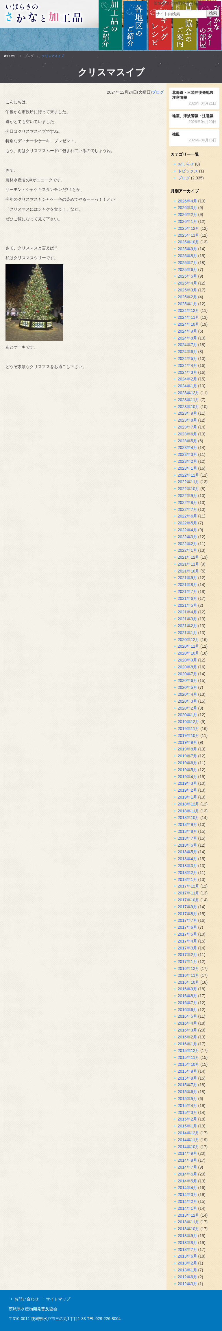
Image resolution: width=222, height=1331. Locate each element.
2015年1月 (187, 1126)
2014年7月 (187, 1167)
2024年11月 (188, 317)
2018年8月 (187, 831)
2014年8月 (187, 1160)
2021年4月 (187, 612)
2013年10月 (188, 1228)
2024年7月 (187, 344)
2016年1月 (187, 1044)
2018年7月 (187, 838)
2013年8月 (187, 1242)
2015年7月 (187, 1084)
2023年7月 (187, 427)
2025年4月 (187, 283)
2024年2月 (187, 379)
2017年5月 (187, 934)
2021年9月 (187, 577)
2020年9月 (187, 660)
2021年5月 (187, 605)
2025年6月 (187, 269)
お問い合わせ (26, 1299)
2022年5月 (187, 523)
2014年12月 (188, 1133)
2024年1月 (187, 386)
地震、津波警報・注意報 (194, 119)
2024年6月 (187, 351)
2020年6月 (187, 680)
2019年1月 (187, 797)
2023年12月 (188, 392)
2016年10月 (188, 982)
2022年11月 (188, 481)
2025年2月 (187, 297)
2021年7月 (187, 591)
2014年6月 (187, 1174)
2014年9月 (187, 1153)
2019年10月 (188, 735)
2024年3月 (187, 372)
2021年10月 (188, 571)
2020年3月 (187, 701)
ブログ (29, 56)
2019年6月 (187, 763)
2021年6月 (187, 598)
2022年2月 (187, 543)
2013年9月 (187, 1235)
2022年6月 (187, 516)
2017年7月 (187, 920)
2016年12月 (188, 968)
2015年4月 (187, 1105)
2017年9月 (187, 907)
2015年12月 (188, 1050)
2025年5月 (187, 276)
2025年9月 (187, 249)
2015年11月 (188, 1057)
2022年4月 (187, 530)
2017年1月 (187, 961)
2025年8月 (187, 255)
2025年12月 (188, 228)
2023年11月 (188, 399)
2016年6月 (187, 1009)
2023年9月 (187, 413)
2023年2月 (187, 461)
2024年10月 (188, 324)
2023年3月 (187, 454)
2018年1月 (187, 879)
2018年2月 (187, 872)
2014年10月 (188, 1146)
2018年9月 (187, 824)
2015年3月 (187, 1112)
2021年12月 (188, 557)
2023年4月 (187, 447)
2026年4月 (187, 201)
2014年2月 (187, 1201)
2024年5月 (187, 358)
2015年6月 (187, 1091)
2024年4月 (187, 365)
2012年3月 (187, 1283)
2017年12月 (188, 886)
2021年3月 (187, 619)
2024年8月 (187, 338)
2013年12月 (188, 1215)
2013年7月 (187, 1249)
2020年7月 (187, 674)
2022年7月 (187, 509)
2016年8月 (187, 995)
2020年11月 (188, 646)
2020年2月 (187, 708)
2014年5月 (187, 1181)
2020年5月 (187, 687)
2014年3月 (187, 1194)
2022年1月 (187, 550)
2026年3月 (187, 207)
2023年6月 (187, 434)
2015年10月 (188, 1064)
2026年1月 (187, 221)
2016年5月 (187, 1016)
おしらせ (186, 164)
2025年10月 (188, 242)
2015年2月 (187, 1119)
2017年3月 (187, 948)
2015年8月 (187, 1078)
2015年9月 (187, 1071)
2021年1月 (187, 632)
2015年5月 (187, 1098)
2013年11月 (188, 1222)
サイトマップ (58, 1299)
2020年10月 (188, 653)
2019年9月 (187, 742)
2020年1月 (187, 714)
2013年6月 (187, 1256)
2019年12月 (188, 721)
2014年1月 (187, 1208)
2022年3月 (187, 536)
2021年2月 (187, 625)
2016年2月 (187, 1037)
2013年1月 (187, 1270)
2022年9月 (187, 495)
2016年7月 (187, 1002)
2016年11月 (188, 975)
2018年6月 (187, 845)
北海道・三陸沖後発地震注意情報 (194, 98)
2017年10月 (188, 900)
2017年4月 (187, 941)
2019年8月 (187, 749)
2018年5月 (187, 852)
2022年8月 (187, 502)
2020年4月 (187, 694)
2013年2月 (187, 1263)
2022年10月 (188, 488)
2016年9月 (187, 989)
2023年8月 (187, 420)
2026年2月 (187, 214)
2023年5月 (187, 441)
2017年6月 (187, 927)
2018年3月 (187, 865)
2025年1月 (187, 304)
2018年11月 (188, 811)
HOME (10, 56)
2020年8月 (187, 667)
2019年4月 (187, 776)
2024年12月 (188, 310)
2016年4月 (187, 1023)
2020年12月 (188, 639)
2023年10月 (188, 406)
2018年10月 (188, 817)
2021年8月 (187, 584)
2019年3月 (187, 783)
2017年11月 (188, 893)
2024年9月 (187, 331)
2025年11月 (188, 235)
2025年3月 (187, 290)
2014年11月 (188, 1139)
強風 (194, 137)
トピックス (188, 171)
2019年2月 (187, 790)
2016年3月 (187, 1030)
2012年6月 (187, 1277)
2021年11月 (188, 564)
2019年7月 (187, 756)
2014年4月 (187, 1187)
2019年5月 (187, 769)
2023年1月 (187, 468)
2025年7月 (187, 262)
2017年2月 (187, 954)
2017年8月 (187, 913)
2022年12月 (188, 475)
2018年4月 (187, 858)
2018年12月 (188, 804)
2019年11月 (188, 728)
